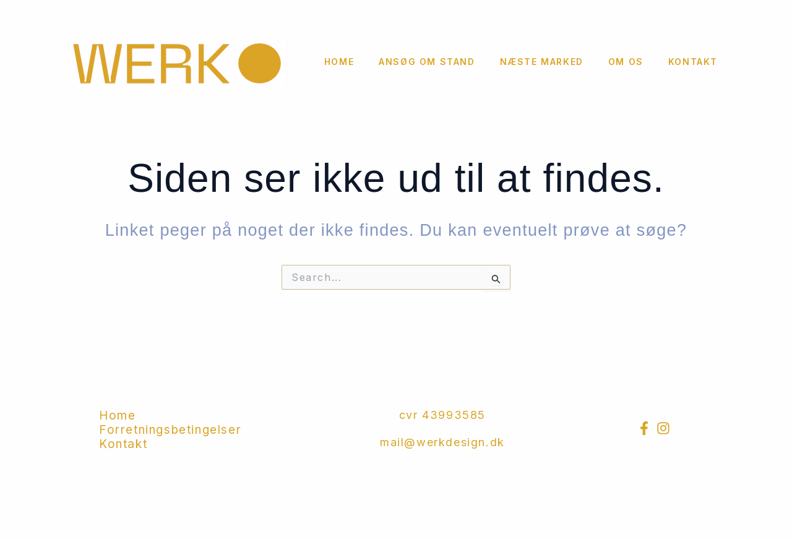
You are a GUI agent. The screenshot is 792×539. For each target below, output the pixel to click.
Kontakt (693, 61)
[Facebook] (644, 428)
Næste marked (541, 61)
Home (339, 61)
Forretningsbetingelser (170, 430)
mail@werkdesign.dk (442, 442)
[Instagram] (663, 428)
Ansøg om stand (427, 61)
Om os (626, 61)
